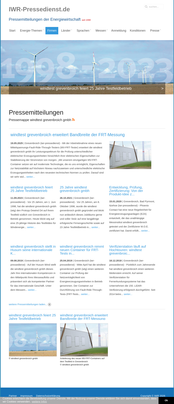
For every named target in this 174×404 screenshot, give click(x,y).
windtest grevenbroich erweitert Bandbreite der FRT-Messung (68, 134)
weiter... (30, 176)
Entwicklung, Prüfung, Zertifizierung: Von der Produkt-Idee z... (126, 190)
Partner (13, 395)
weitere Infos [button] (39, 401)
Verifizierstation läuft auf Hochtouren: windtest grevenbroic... (127, 250)
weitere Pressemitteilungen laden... (30, 304)
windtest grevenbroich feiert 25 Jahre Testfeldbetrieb (32, 189)
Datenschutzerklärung (48, 395)
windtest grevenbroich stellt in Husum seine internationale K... (33, 250)
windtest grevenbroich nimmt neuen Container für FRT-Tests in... (82, 250)
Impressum (26, 395)
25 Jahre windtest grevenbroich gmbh (75, 189)
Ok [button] (166, 400)
